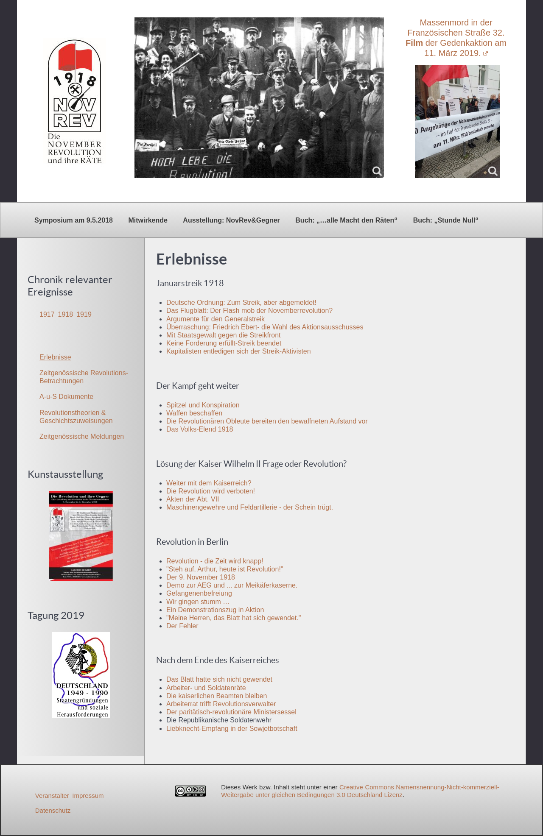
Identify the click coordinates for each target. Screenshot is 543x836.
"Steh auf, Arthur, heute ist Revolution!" (224, 569)
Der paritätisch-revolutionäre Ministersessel (231, 712)
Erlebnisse (55, 357)
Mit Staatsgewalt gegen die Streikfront (223, 335)
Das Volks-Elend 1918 (199, 429)
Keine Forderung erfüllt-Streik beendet (223, 343)
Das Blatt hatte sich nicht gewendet (219, 679)
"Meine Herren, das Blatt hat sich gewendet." (233, 617)
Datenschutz (52, 810)
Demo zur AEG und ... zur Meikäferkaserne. (231, 585)
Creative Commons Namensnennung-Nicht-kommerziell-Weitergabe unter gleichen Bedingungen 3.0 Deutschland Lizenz (360, 790)
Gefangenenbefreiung (199, 593)
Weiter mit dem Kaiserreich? (209, 483)
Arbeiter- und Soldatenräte (206, 687)
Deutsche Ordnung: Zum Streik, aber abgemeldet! (241, 302)
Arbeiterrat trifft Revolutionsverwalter (221, 704)
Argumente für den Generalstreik (215, 319)
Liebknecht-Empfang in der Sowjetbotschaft (231, 728)
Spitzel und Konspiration (203, 405)
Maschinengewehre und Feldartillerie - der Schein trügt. (249, 507)
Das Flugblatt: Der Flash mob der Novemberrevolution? (249, 310)
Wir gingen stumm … (198, 601)
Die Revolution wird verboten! (210, 491)
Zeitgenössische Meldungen (81, 436)
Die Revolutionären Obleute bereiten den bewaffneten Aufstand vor (267, 421)
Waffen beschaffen (194, 413)
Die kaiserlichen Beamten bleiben (216, 695)
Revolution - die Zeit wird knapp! (214, 561)
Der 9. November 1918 (200, 577)
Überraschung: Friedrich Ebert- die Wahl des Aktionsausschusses (265, 327)
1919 (84, 314)
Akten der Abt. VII (192, 499)
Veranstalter (52, 795)
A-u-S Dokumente (66, 396)
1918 (65, 314)
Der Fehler (182, 626)
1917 (47, 314)
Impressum (88, 795)
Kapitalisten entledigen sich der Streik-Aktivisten (238, 351)
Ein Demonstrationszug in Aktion (215, 609)
